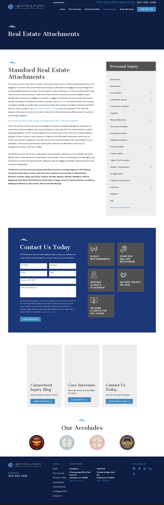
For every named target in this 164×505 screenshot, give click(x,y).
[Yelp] (134, 439)
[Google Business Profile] (145, 434)
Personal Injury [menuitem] (109, 9)
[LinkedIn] (150, 434)
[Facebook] (134, 434)
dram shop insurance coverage (46, 108)
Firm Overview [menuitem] (75, 9)
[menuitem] (131, 79)
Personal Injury (58, 447)
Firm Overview (58, 438)
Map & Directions (76, 446)
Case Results (58, 2)
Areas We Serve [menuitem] (127, 9)
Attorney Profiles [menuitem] (92, 9)
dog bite (63, 101)
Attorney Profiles (59, 443)
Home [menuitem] (62, 9)
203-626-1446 (146, 2)
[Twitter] (139, 434)
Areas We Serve (59, 452)
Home (55, 434)
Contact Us (146, 9)
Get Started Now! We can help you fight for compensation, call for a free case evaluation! (43, 121)
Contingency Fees (60, 456)
